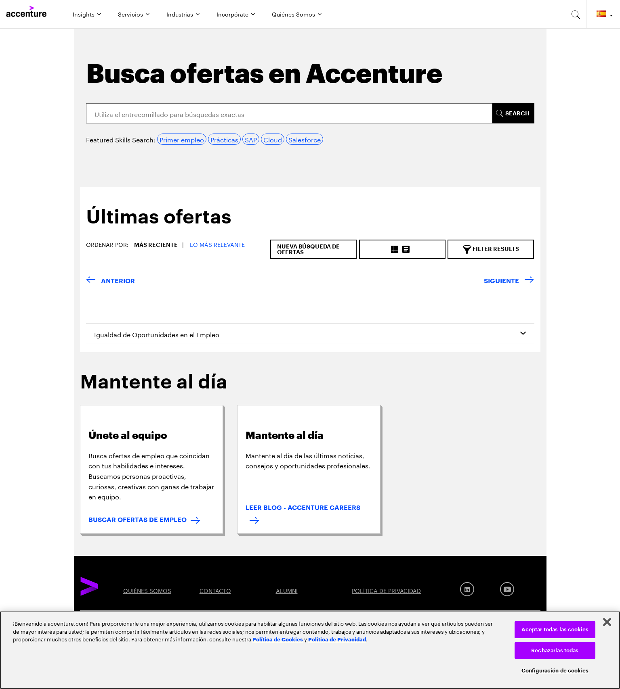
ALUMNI (287, 590)
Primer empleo (182, 139)
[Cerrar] (607, 622)
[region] (310, 650)
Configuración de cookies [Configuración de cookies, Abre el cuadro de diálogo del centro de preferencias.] (554, 670)
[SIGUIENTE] (509, 281)
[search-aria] (576, 14)
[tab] (155, 223)
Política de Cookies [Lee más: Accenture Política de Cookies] (277, 639)
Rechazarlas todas (554, 650)
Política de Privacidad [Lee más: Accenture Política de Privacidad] (337, 639)
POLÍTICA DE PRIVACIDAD (386, 590)
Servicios (130, 13)
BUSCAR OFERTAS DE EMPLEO (137, 520)
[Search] (289, 113)
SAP (251, 139)
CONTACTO (215, 590)
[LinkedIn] (467, 589)
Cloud (272, 139)
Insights (84, 13)
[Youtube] (507, 589)
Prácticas (224, 139)
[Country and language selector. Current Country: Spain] (603, 14)
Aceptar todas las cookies (554, 629)
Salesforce (304, 139)
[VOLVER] (110, 281)
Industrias (179, 13)
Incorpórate (232, 13)
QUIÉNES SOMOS (147, 590)
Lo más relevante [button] (217, 244)
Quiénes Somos (293, 13)
